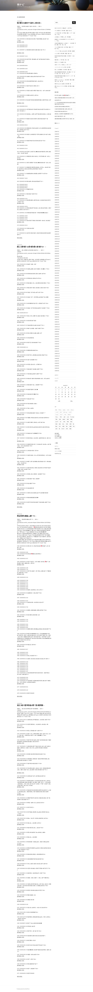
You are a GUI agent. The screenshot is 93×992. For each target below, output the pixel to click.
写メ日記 (72, 417)
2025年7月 (57, 160)
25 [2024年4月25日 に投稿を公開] (65, 396)
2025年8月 (57, 158)
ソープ (56, 412)
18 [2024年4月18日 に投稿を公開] (65, 394)
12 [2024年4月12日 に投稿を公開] (68, 392)
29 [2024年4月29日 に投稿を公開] (55, 398)
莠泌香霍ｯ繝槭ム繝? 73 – (26, 516)
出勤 (60, 419)
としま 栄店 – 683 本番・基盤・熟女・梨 (63, 53)
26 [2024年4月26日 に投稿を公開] (68, 396)
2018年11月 (57, 356)
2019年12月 (57, 324)
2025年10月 (57, 153)
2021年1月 (57, 292)
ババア (70, 412)
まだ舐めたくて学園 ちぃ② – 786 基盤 (63, 36)
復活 (71, 421)
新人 (63, 424)
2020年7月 (57, 307)
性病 (56, 424)
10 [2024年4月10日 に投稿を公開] (62, 392)
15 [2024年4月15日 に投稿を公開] (55, 394)
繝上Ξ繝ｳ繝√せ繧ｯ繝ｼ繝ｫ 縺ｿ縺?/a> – (31, 247)
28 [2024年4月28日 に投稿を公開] (74, 396)
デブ (61, 412)
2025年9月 (57, 156)
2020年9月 (57, 302)
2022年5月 (57, 253)
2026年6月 (57, 134)
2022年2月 (57, 260)
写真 (56, 419)
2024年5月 (57, 195)
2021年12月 (57, 265)
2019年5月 (57, 341)
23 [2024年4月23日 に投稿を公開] (58, 396)
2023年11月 (57, 209)
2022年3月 (57, 258)
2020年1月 (57, 321)
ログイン (56, 446)
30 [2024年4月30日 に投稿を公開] (58, 398)
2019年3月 (57, 346)
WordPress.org (58, 453)
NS (56, 409)
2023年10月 (57, 212)
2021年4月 (57, 285)
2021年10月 (57, 270)
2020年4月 (57, 314)
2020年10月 (57, 299)
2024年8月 (57, 187)
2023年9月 (57, 214)
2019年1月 (57, 351)
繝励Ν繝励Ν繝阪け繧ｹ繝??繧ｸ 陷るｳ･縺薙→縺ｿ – (65, 118)
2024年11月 (57, 180)
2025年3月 (57, 170)
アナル (59, 409)
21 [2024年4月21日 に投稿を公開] (74, 394)
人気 (68, 417)
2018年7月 (57, 360)
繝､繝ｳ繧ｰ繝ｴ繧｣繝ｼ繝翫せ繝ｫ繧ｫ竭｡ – (63, 106)
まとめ (56, 380)
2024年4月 (57, 197)
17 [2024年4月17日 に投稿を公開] (62, 394)
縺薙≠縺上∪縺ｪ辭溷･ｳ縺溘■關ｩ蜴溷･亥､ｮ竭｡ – (64, 113)
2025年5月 (57, 165)
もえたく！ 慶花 (58, 437)
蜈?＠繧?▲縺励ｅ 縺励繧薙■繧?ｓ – (63, 95)
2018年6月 (57, 363)
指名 (60, 424)
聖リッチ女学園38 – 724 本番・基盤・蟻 (63, 69)
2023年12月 (57, 207)
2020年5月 (57, 312)
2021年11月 (57, 268)
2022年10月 (57, 241)
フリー (61, 414)
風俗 (70, 428)
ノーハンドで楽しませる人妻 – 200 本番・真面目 (65, 51)
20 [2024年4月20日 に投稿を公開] (71, 394)
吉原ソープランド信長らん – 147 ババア (63, 64)
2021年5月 (57, 282)
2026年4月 (57, 138)
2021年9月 (57, 273)
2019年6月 (57, 338)
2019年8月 (57, 334)
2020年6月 (57, 309)
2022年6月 (57, 251)
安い (61, 421)
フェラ (56, 414)
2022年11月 (57, 238)
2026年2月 (57, 143)
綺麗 (70, 426)
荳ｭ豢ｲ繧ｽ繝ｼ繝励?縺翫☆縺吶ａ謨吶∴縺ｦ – (64, 109)
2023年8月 (57, 217)
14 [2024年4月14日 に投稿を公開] (74, 392)
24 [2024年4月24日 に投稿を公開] (62, 396)
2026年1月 (57, 146)
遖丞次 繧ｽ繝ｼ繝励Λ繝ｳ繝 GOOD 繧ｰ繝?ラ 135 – (65, 97)
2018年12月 (57, 353)
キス (68, 409)
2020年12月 (57, 295)
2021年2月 (57, 290)
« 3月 (59, 401)
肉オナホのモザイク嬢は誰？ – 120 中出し (63, 28)
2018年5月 (57, 365)
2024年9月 (57, 185)
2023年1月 (57, 234)
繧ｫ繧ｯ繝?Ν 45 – (58, 100)
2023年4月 (57, 226)
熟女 (56, 426)
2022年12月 (57, 236)
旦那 (67, 424)
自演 (56, 428)
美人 (74, 426)
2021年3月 (57, 287)
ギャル (72, 409)
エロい (64, 409)
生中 (60, 426)
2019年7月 (57, 336)
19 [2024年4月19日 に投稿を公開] (68, 394)
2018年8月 (57, 358)
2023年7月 (57, 219)
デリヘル (65, 412)
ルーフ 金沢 (57, 434)
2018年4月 (57, 368)
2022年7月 (57, 248)
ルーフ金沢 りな (58, 436)
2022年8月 (57, 246)
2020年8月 (57, 304)
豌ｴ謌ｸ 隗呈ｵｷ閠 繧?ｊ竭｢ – (60, 116)
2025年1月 (57, 175)
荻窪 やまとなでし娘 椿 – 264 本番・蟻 (63, 83)
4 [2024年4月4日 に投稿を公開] (65, 389)
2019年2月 (57, 348)
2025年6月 (57, 163)
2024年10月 (57, 182)
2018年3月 (57, 370)
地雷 (68, 419)
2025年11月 (57, 151)
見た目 (63, 428)
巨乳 (64, 421)
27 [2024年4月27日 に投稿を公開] (71, 396)
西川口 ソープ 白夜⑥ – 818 (60, 62)
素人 (67, 426)
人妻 (64, 417)
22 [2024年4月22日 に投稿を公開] (55, 396)
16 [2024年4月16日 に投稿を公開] (58, 394)
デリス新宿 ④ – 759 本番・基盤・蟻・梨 (63, 30)
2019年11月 (57, 326)
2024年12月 (57, 177)
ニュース (56, 378)
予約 (61, 417)
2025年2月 (57, 173)
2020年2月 (57, 319)
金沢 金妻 (57, 433)
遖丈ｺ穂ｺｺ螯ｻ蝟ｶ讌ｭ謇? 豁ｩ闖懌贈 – (30, 705)
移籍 (63, 426)
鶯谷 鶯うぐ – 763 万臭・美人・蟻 (62, 59)
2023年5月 (57, 224)
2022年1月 (57, 263)
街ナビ (20, 4)
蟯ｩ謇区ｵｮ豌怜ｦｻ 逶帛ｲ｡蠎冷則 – (29, 23)
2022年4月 (57, 256)
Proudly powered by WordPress (23, 988)
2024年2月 (57, 202)
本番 (70, 424)
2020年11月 (57, 297)
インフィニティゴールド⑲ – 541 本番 (62, 67)
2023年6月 (57, 221)
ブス (65, 414)
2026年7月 (57, 131)
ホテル (69, 414)
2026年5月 (57, 136)
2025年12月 (57, 148)
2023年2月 (57, 231)
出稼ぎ (63, 419)
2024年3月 (57, 199)
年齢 (68, 421)
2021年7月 (57, 277)
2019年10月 (57, 329)
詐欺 (67, 428)
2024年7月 (57, 190)
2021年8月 (57, 275)
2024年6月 (57, 192)
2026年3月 (57, 141)
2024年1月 (57, 204)
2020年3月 (57, 317)
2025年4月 (57, 168)
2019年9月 (57, 331)
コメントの (58, 451)
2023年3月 (57, 229)
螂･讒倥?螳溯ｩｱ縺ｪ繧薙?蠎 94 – (61, 111)
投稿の (57, 448)
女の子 (56, 421)
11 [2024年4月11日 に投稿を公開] (65, 392)
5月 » (72, 401)
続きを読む (19, 237)
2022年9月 (57, 243)
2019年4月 (57, 343)
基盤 (71, 419)
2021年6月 (57, 280)
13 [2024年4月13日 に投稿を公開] (71, 392)
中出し (56, 417)
